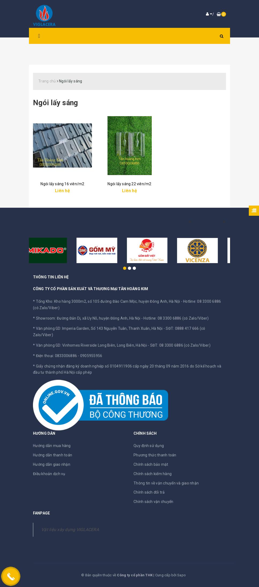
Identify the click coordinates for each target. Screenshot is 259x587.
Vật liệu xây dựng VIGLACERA (70, 529)
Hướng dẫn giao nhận (51, 464)
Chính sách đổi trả (149, 492)
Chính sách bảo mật (151, 464)
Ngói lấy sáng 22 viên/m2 (129, 184)
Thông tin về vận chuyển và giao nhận (166, 483)
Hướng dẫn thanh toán (52, 455)
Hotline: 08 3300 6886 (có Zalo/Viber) (176, 318)
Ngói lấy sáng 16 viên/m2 (62, 184)
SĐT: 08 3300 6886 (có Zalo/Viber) (180, 345)
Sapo (181, 575)
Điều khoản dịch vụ (49, 474)
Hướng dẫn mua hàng (52, 446)
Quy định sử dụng (149, 446)
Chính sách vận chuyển (153, 501)
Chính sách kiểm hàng (153, 474)
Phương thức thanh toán (155, 455)
